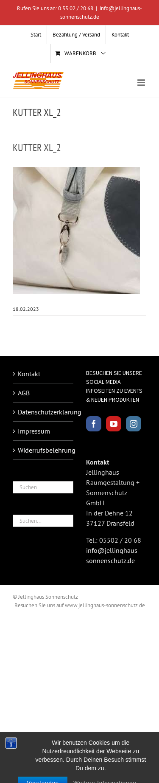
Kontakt (29, 373)
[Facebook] (93, 423)
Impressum (34, 431)
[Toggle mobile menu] (141, 82)
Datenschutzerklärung (43, 412)
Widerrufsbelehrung (43, 450)
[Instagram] (133, 423)
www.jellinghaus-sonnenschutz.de (105, 605)
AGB (24, 393)
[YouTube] (113, 423)
